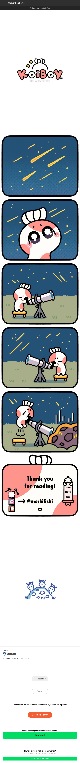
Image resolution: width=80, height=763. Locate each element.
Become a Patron (40, 715)
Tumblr (49, 670)
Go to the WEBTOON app (40, 758)
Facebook (30, 670)
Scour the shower (16, 3)
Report (40, 691)
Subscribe (41, 678)
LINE (21, 670)
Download (40, 735)
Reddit (58, 670)
